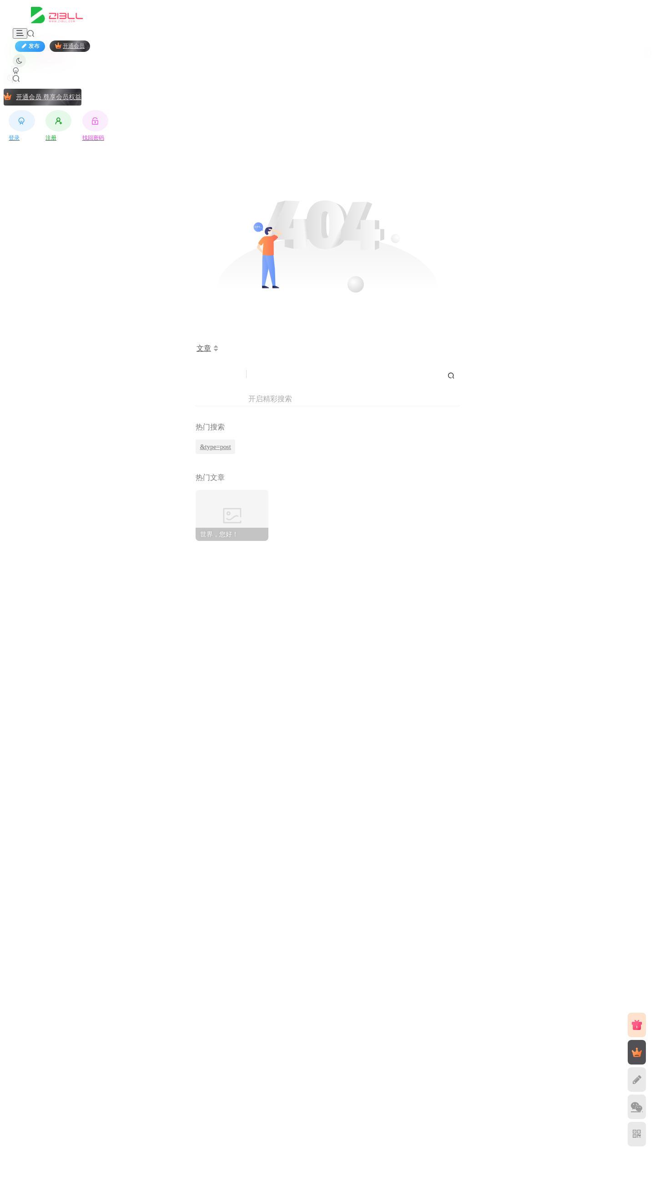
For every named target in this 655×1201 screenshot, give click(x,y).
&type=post (215, 446)
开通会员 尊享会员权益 (42, 96)
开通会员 (70, 45)
